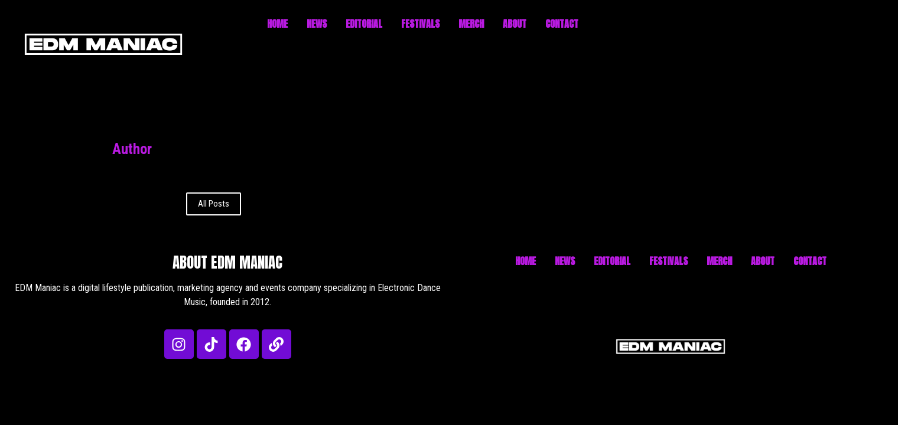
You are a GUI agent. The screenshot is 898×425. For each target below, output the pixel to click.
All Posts (213, 203)
